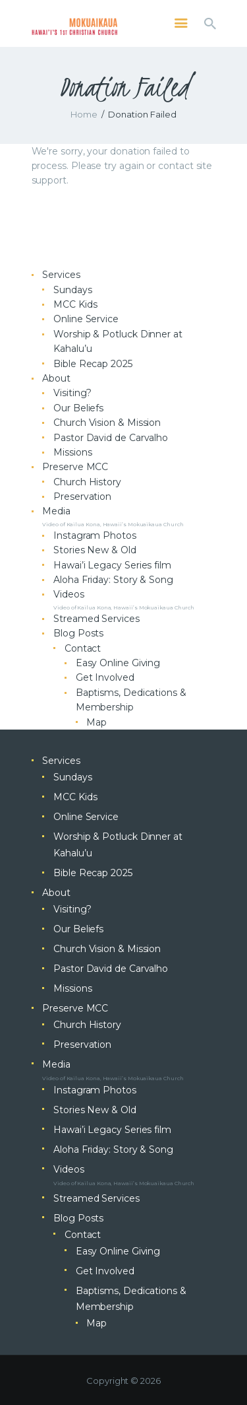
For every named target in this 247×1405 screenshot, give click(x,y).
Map (96, 722)
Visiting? (72, 393)
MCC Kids (75, 304)
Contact (83, 648)
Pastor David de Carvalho (110, 438)
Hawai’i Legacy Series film (112, 565)
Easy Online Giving (118, 663)
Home (83, 114)
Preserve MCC (75, 467)
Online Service (86, 319)
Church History (87, 482)
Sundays (72, 290)
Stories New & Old (94, 550)
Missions (72, 452)
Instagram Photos (94, 535)
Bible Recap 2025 (92, 364)
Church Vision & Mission (107, 422)
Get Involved (105, 677)
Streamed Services (96, 619)
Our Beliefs (78, 408)
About (56, 378)
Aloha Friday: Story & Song (113, 580)
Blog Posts (78, 633)
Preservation (82, 496)
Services (61, 275)
